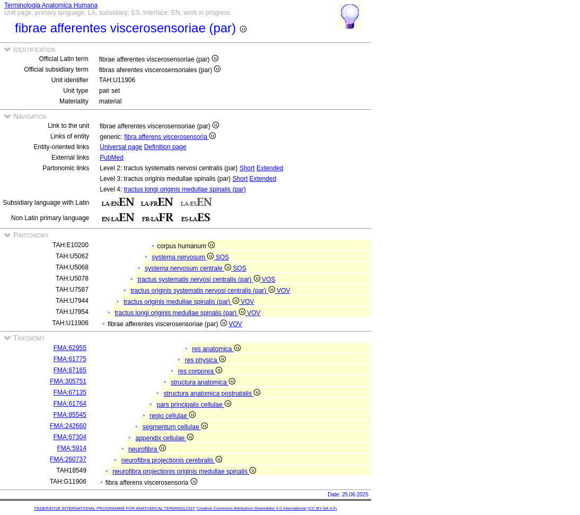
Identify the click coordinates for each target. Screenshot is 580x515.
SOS (222, 257)
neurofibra (146, 449)
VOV (283, 290)
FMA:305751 (68, 381)
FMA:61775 (70, 359)
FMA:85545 (70, 414)
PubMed (112, 157)
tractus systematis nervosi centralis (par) (200, 279)
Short (247, 168)
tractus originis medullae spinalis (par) (182, 301)
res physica (205, 360)
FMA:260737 (68, 459)
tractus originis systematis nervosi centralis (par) (203, 290)
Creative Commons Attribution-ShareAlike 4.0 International (251, 508)
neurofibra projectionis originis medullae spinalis (184, 471)
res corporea (200, 371)
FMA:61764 (70, 403)
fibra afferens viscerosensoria (170, 137)
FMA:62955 (70, 348)
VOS (268, 279)
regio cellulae (173, 416)
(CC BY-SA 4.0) (322, 508)
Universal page (121, 147)
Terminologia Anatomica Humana (51, 5)
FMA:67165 (70, 370)
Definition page (165, 147)
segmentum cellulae (175, 427)
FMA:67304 (70, 437)
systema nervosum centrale (189, 268)
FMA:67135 (70, 392)
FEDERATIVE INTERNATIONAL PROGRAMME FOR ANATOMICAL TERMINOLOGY (114, 508)
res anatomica (216, 349)
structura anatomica (203, 382)
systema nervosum (183, 257)
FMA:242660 (68, 426)
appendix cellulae (165, 438)
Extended (270, 168)
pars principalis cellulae (194, 404)
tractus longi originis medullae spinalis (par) (185, 189)
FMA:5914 (71, 448)
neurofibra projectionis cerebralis (171, 460)
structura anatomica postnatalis (212, 393)
